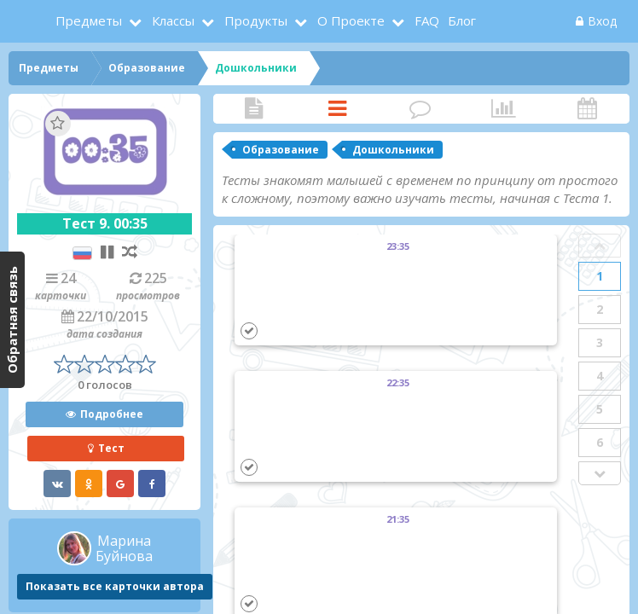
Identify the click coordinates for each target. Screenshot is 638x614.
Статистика (504, 108)
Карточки (337, 108)
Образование (280, 149)
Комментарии (420, 108)
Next (599, 473)
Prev (599, 246)
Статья (254, 108)
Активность (587, 108)
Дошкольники (393, 149)
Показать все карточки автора (115, 586)
